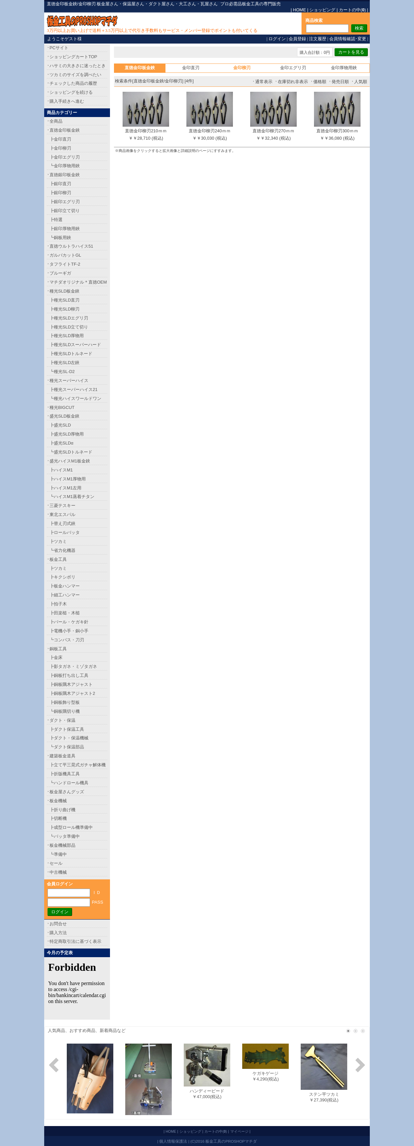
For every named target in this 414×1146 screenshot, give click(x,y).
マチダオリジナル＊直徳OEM (78, 282)
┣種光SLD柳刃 (64, 309)
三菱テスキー (62, 505)
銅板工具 (58, 648)
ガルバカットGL (65, 255)
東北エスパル (62, 514)
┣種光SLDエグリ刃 (69, 318)
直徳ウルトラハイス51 (71, 246)
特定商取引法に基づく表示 (75, 941)
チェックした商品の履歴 (73, 83)
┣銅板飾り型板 (65, 702)
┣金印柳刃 (60, 148)
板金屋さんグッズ (67, 791)
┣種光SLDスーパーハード (75, 344)
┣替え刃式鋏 (62, 523)
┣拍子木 (58, 603)
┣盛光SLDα (61, 443)
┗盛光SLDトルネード (71, 451)
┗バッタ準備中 (65, 836)
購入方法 (58, 932)
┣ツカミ (58, 541)
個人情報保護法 (173, 1141)
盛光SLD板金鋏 (64, 416)
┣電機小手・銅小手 (69, 630)
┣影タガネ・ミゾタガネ (73, 666)
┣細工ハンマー (65, 594)
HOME (299, 9)
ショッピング (322, 9)
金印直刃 (190, 67)
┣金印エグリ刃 (65, 157)
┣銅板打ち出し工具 (69, 675)
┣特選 (56, 219)
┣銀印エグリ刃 (65, 201)
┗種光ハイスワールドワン (75, 398)
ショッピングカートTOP (73, 56)
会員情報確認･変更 (347, 38)
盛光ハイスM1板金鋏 (70, 460)
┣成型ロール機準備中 (71, 827)
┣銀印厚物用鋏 (65, 228)
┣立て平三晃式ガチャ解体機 (78, 764)
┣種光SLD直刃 (64, 300)
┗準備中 (58, 854)
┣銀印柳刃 (60, 192)
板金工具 (58, 559)
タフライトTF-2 (65, 264)
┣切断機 (58, 818)
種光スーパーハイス (69, 380)
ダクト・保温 (62, 720)
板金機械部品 (62, 845)
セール (56, 863)
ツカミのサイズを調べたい (75, 74)
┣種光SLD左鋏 (64, 362)
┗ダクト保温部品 (67, 746)
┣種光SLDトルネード (71, 353)
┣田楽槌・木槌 (65, 612)
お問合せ (58, 923)
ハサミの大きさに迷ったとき (78, 65)
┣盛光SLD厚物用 (67, 434)
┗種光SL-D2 (62, 371)
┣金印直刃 (60, 139)
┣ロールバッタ (65, 532)
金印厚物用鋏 (344, 67)
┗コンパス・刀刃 (67, 639)
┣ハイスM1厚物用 (68, 478)
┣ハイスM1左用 (65, 487)
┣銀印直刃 (60, 183)
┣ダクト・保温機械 (69, 737)
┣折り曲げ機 (62, 809)
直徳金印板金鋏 (65, 130)
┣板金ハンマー (65, 585)
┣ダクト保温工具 (67, 729)
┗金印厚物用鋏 (65, 165)
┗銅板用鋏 (60, 237)
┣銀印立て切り (65, 210)
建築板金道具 (62, 755)
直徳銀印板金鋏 (65, 174)
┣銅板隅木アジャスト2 (72, 693)
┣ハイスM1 (61, 469)
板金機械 (58, 800)
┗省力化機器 (62, 550)
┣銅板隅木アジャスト (71, 684)
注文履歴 (317, 38)
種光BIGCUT (62, 407)
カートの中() (352, 9)
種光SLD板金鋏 (64, 291)
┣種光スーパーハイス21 (73, 389)
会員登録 (297, 38)
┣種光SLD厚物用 (67, 335)
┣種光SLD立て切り (69, 326)
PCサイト (59, 47)
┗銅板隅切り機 (65, 711)
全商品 (56, 121)
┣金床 (56, 657)
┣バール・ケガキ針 (69, 621)
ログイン (277, 38)
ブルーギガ (60, 273)
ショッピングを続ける (71, 92)
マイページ (239, 1131)
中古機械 (58, 872)
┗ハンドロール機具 (69, 782)
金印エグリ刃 (293, 67)
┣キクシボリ (62, 576)
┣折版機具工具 (65, 773)
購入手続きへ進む (67, 101)
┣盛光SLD (60, 425)
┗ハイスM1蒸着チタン (72, 496)
